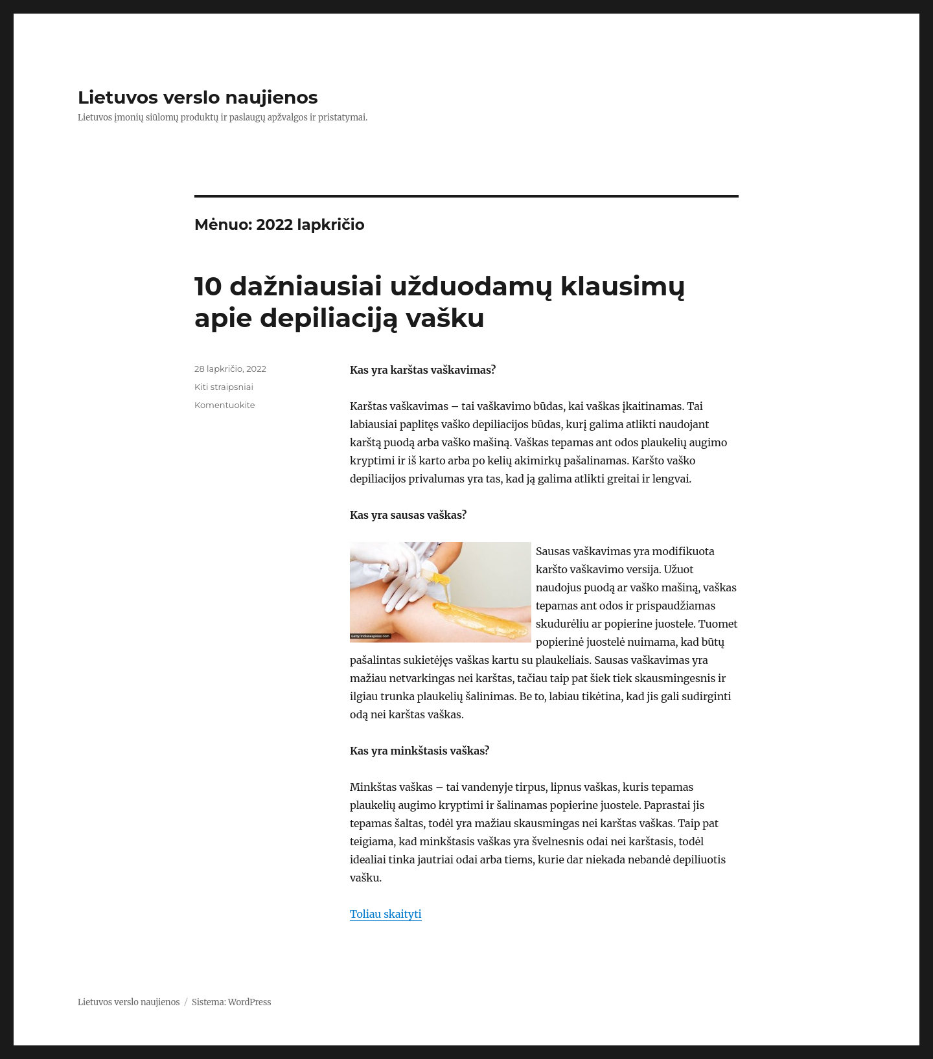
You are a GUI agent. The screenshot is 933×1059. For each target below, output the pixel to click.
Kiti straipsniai (223, 386)
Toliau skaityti (386, 913)
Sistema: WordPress (231, 1002)
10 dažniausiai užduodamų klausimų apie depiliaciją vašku (439, 302)
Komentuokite (224, 405)
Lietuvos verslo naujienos (198, 97)
